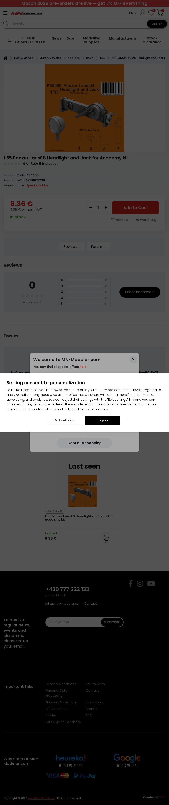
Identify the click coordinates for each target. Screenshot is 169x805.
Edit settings (64, 420)
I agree (102, 420)
